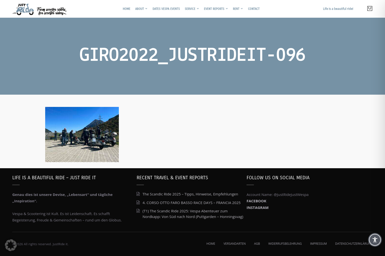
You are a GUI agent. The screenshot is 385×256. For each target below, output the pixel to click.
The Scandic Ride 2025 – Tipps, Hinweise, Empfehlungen (190, 194)
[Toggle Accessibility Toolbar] (375, 239)
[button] (11, 245)
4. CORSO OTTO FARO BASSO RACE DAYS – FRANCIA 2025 (191, 202)
